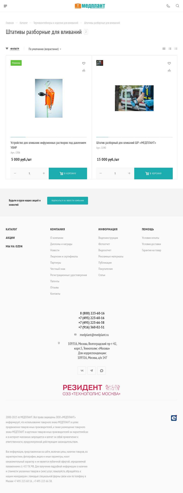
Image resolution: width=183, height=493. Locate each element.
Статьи (101, 274)
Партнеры (55, 262)
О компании (56, 237)
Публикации (105, 262)
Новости (54, 250)
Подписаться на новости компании (67, 200)
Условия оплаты (150, 237)
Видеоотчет (104, 250)
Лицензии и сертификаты (64, 256)
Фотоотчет (104, 243)
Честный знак (57, 268)
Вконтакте (82, 370)
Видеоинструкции (108, 237)
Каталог (11, 229)
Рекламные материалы (110, 256)
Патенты (54, 281)
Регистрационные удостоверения (68, 274)
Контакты (55, 293)
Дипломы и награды (61, 243)
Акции (10, 237)
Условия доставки (151, 243)
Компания (57, 229)
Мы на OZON (14, 246)
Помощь (148, 229)
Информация (108, 229)
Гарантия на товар (151, 250)
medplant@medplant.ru (94, 334)
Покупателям (105, 268)
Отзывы (54, 287)
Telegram (91, 370)
